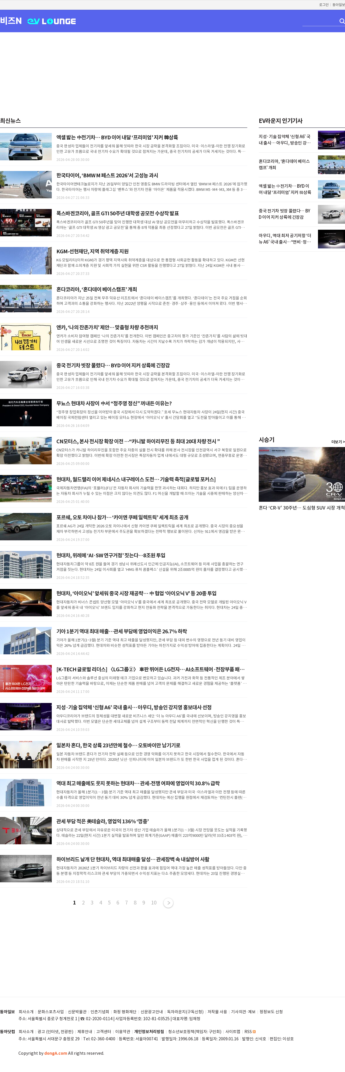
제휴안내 (84, 1031)
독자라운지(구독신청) (185, 1012)
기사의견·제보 (243, 1012)
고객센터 (103, 1031)
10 (154, 902)
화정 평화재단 (125, 1012)
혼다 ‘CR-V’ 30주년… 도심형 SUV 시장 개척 (302, 508)
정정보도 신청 (271, 1012)
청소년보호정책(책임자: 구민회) (194, 1031)
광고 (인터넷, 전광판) (55, 1031)
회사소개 (26, 1012)
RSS (250, 1031)
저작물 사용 (217, 1012)
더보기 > (338, 442)
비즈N (11, 20)
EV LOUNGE (51, 20)
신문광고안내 (152, 1012)
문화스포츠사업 (51, 1012)
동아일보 (338, 5)
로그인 (324, 5)
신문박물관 (77, 1012)
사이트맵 (232, 1031)
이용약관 (122, 1031)
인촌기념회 (100, 1012)
